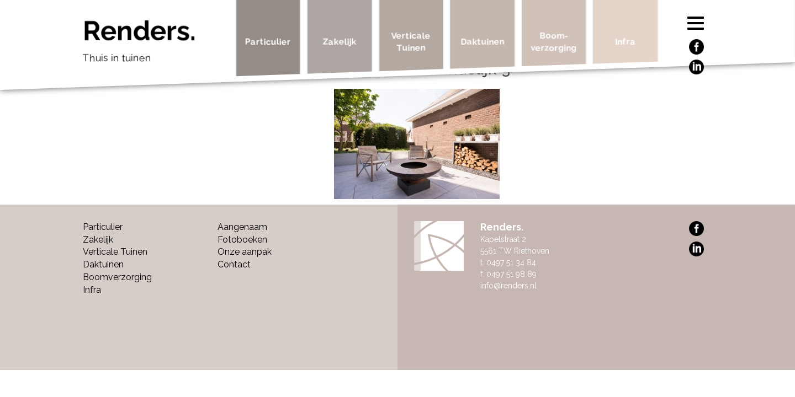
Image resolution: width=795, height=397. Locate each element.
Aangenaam (242, 227)
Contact (234, 264)
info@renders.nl (508, 285)
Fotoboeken (242, 239)
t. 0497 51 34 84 (508, 262)
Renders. (155, 44)
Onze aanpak (245, 251)
